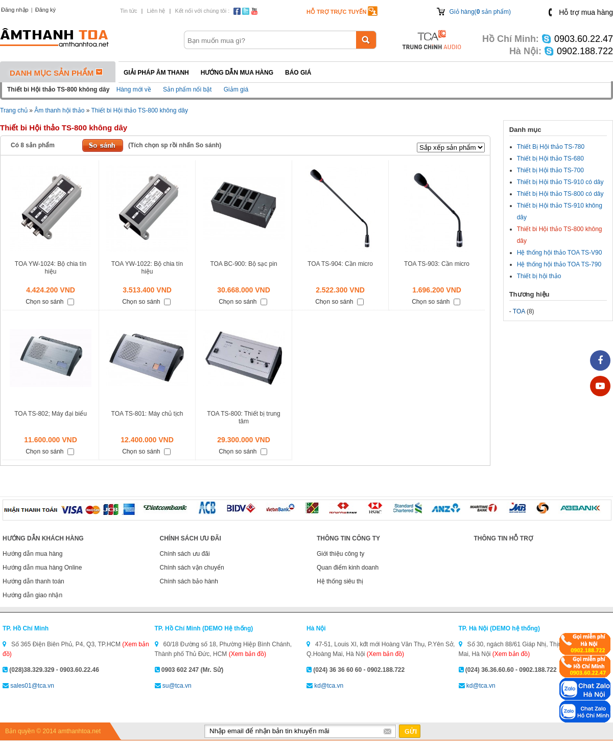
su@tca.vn (177, 685)
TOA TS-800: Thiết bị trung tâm (243, 417)
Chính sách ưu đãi (185, 553)
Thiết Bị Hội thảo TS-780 (551, 146)
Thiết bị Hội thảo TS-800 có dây (560, 193)
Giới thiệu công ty (340, 553)
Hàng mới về (133, 89)
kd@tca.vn (328, 685)
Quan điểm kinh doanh (348, 567)
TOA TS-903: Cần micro (436, 263)
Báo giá (298, 72)
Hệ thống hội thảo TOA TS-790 (559, 264)
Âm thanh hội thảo (59, 110)
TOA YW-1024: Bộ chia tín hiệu (50, 267)
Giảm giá (236, 89)
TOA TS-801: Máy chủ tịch (147, 413)
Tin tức (128, 11)
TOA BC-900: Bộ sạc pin (243, 263)
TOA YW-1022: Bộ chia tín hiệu (147, 267)
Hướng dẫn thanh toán (33, 581)
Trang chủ (14, 110)
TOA (519, 311)
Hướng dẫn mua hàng (237, 72)
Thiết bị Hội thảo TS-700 (550, 170)
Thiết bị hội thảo (539, 276)
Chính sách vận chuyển (192, 567)
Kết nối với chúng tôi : (202, 11)
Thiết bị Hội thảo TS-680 (550, 158)
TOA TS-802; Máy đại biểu (50, 413)
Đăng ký (45, 10)
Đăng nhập (15, 10)
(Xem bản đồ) (247, 654)
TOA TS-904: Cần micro (340, 263)
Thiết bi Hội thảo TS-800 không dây (139, 110)
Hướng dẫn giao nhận (32, 595)
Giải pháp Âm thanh (156, 72)
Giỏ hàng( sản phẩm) (480, 11)
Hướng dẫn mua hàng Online (42, 567)
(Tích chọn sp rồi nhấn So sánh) (174, 145)
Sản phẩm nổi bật (187, 89)
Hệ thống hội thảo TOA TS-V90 (559, 252)
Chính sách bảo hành (189, 581)
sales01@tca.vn (32, 685)
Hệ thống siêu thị (340, 581)
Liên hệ (156, 11)
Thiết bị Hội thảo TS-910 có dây (560, 182)
